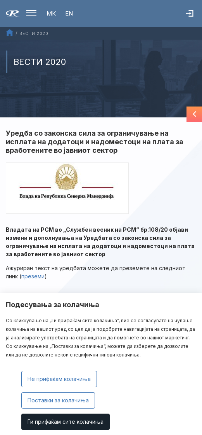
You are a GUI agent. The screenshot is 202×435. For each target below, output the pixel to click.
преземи (33, 276)
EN (69, 13)
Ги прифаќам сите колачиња (66, 421)
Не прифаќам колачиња (59, 379)
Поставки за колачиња (58, 400)
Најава (194, 17)
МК (51, 13)
